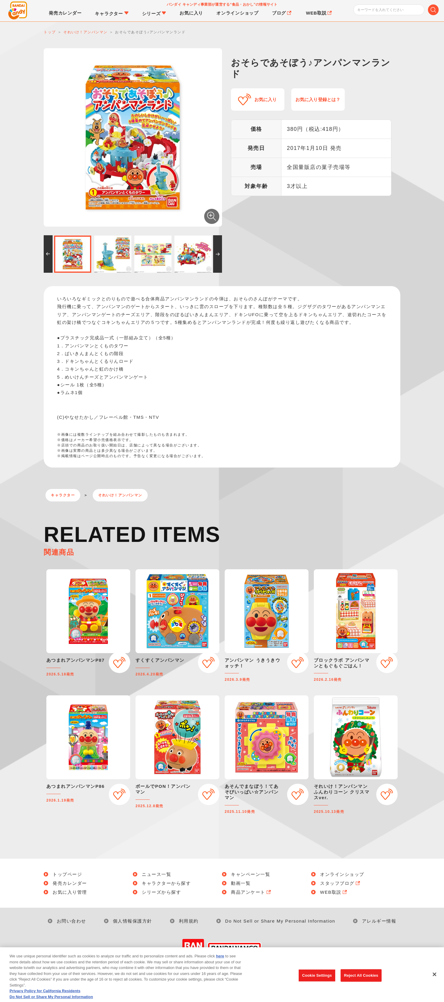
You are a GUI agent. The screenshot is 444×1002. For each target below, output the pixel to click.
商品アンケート (251, 892)
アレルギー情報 (379, 920)
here (220, 964)
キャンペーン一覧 (250, 874)
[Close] (434, 982)
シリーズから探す (161, 892)
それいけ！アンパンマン (120, 495)
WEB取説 (334, 892)
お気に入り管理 (70, 892)
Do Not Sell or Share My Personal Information (280, 920)
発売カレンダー (70, 883)
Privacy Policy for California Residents (45, 998)
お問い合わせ (71, 920)
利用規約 (189, 920)
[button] (48, 254)
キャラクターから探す (166, 883)
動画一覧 (241, 883)
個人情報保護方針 (132, 920)
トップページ (67, 874)
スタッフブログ (340, 883)
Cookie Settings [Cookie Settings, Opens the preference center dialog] (317, 983)
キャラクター (63, 495)
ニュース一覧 (156, 874)
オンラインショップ (342, 874)
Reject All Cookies (361, 983)
